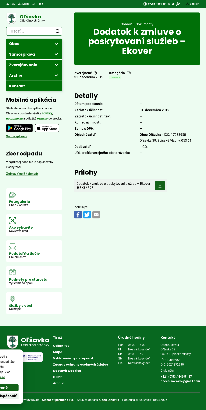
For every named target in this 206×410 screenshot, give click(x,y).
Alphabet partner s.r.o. (58, 400)
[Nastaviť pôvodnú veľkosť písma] (173, 4)
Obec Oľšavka (109, 400)
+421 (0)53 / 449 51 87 (176, 376)
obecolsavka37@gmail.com (180, 381)
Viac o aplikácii (16, 136)
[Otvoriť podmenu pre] (56, 44)
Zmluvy (115, 77)
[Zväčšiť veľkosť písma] (178, 4)
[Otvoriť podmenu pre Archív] (56, 75)
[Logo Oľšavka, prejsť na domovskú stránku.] (34, 18)
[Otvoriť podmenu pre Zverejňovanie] (56, 64)
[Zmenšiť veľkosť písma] (169, 4)
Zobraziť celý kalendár (22, 173)
